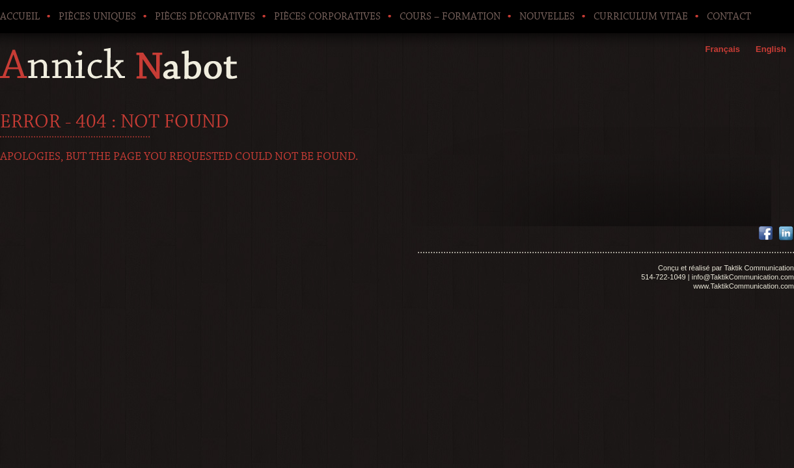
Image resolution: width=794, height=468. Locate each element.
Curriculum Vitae (641, 16)
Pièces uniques (97, 16)
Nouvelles (547, 16)
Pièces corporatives (327, 16)
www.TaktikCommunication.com (743, 286)
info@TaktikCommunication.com (743, 277)
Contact (729, 16)
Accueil (20, 16)
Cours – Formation (450, 16)
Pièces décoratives (205, 16)
